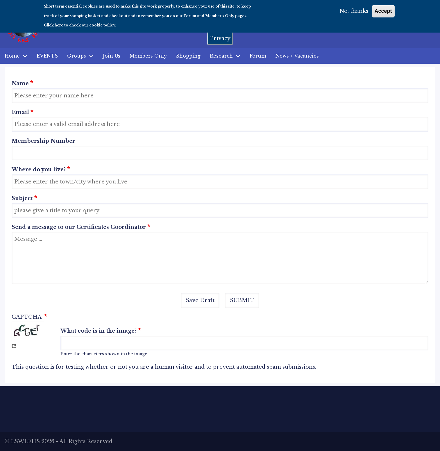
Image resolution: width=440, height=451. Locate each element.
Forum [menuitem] (258, 56)
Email (20, 112)
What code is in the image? (98, 331)
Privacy (220, 35)
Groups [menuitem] (76, 56)
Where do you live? (39, 169)
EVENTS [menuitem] (47, 56)
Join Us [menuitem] (111, 56)
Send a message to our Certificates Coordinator (79, 227)
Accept (383, 8)
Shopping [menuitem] (188, 56)
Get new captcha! (14, 346)
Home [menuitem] (12, 56)
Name (20, 83)
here (59, 22)
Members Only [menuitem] (148, 56)
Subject (22, 198)
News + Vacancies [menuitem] (297, 56)
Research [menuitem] (227, 56)
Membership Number (43, 141)
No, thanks (353, 8)
